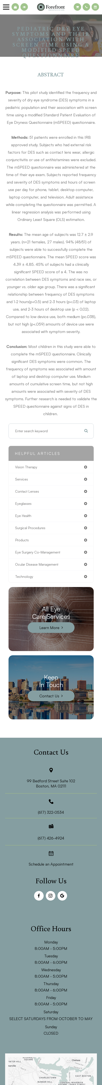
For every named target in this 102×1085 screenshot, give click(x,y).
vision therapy (26, 467)
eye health (23, 516)
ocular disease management (36, 564)
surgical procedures (30, 528)
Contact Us (49, 696)
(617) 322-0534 (51, 812)
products (22, 540)
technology (24, 576)
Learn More (49, 627)
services (21, 479)
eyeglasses (23, 503)
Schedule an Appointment (51, 864)
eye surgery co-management (37, 552)
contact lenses (27, 491)
